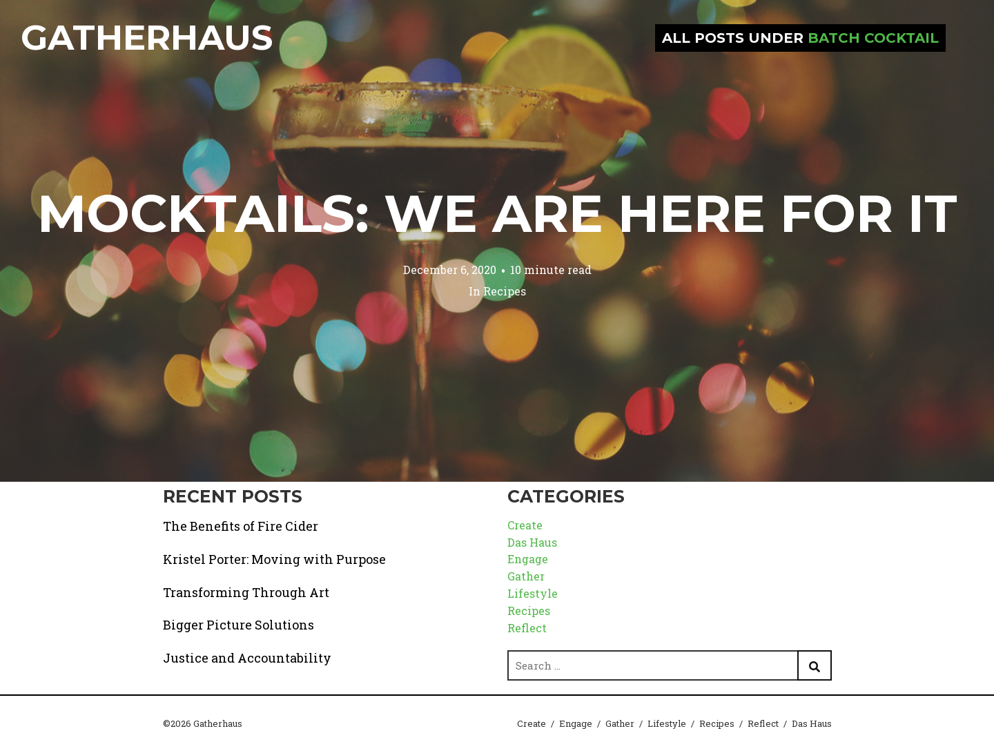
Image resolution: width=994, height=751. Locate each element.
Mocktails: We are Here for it (497, 213)
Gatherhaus (147, 38)
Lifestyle (532, 593)
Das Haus (532, 542)
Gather (526, 576)
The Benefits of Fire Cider (240, 526)
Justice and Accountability (247, 658)
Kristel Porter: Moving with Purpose (274, 559)
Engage (527, 559)
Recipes (504, 291)
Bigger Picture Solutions (238, 624)
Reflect (527, 628)
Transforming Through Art (246, 592)
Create (525, 525)
